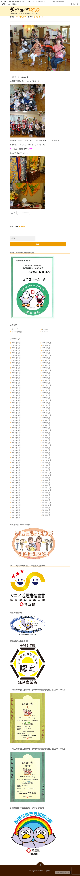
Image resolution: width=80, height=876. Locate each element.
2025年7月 (16, 348)
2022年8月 (16, 390)
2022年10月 (16, 388)
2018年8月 (16, 450)
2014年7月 (16, 510)
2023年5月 (46, 378)
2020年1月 (46, 428)
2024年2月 (16, 368)
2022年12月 (16, 385)
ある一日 (22, 227)
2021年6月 (16, 408)
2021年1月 (46, 413)
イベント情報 (17, 332)
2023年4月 (16, 380)
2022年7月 (46, 390)
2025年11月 (16, 343)
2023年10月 (16, 373)
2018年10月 (16, 448)
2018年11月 (46, 445)
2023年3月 (46, 380)
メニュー (68, 10)
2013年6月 (16, 517)
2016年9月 (16, 477)
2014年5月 (16, 512)
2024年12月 (16, 355)
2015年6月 (46, 495)
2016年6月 (46, 480)
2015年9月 (16, 492)
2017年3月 (16, 470)
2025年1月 (46, 353)
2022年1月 (46, 398)
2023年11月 (46, 370)
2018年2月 (16, 457)
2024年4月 (16, 365)
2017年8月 (46, 462)
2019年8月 (16, 435)
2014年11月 (16, 505)
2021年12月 (16, 400)
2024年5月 (46, 363)
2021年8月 (16, 405)
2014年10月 (46, 505)
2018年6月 (16, 452)
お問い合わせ (59, 1)
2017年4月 (46, 467)
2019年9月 (46, 433)
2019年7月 (46, 435)
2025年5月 (16, 350)
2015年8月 (46, 492)
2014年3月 (16, 515)
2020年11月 (46, 415)
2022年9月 (46, 388)
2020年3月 (46, 425)
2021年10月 (16, 403)
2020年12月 (16, 415)
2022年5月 (46, 393)
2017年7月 (16, 465)
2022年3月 (46, 395)
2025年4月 (46, 350)
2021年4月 (16, 410)
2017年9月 (16, 462)
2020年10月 (16, 418)
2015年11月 (16, 490)
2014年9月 (16, 507)
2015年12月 (46, 487)
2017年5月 (16, 467)
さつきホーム (38, 17)
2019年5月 (46, 438)
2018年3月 (46, 455)
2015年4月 (46, 497)
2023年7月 (46, 375)
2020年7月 (46, 420)
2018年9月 (46, 448)
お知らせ (45, 329)
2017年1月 (16, 472)
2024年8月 (16, 360)
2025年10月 (46, 343)
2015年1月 (16, 502)
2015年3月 (16, 500)
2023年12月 (16, 370)
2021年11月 (46, 400)
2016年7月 (16, 480)
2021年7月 (46, 405)
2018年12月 (16, 445)
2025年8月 (46, 345)
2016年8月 (46, 477)
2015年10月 (46, 490)
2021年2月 (16, 413)
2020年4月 (16, 425)
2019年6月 (16, 438)
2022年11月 (46, 385)
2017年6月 (46, 465)
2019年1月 (46, 443)
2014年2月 (46, 515)
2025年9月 (16, 345)
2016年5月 (16, 482)
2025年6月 (46, 348)
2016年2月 (46, 485)
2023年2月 (16, 383)
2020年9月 (46, 418)
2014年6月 (46, 510)
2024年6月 (16, 363)
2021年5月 (46, 408)
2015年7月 (16, 495)
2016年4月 (46, 482)
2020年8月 (16, 420)
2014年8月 (46, 507)
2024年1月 (46, 368)
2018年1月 (46, 457)
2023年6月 (16, 378)
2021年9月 (46, 403)
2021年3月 (46, 410)
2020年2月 (16, 428)
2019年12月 (16, 430)
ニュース (45, 332)
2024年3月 (46, 365)
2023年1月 (46, 383)
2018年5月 (46, 452)
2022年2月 (16, 398)
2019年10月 (16, 433)
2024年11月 (46, 355)
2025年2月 (16, 353)
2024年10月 (16, 358)
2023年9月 (46, 373)
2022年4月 (16, 395)
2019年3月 (46, 440)
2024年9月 (46, 358)
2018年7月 (46, 450)
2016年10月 (46, 475)
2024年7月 (46, 360)
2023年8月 (16, 375)
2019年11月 (46, 430)
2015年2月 (46, 500)
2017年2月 (46, 470)
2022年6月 (16, 393)
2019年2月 (16, 443)
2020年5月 (46, 423)
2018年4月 (16, 455)
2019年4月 (16, 440)
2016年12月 (46, 472)
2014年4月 (46, 512)
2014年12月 (46, 502)
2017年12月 (16, 460)
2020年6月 (16, 423)
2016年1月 (16, 487)
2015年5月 (16, 497)
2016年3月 (16, 485)
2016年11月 (16, 475)
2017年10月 (46, 460)
